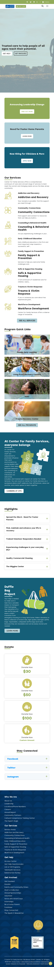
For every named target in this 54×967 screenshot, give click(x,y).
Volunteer (8, 896)
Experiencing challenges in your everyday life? (25, 548)
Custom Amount (27, 740)
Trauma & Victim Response (30, 287)
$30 (27, 671)
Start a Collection (11, 890)
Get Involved (20, 53)
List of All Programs (12, 867)
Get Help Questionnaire (13, 864)
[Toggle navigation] (47, 6)
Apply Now (27, 161)
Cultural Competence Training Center (19, 818)
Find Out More (27, 111)
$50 (27, 694)
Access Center (10, 861)
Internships (8, 901)
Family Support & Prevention (31, 251)
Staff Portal (44, 964)
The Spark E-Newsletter (14, 913)
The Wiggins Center (15, 566)
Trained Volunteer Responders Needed (23, 539)
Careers (7, 809)
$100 (27, 718)
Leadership (8, 804)
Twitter (11, 767)
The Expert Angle (11, 821)
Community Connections (29, 208)
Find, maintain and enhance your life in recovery (23, 529)
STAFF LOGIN (21, 6)
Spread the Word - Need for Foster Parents (22, 518)
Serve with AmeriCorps (13, 899)
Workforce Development (29, 304)
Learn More (12, 631)
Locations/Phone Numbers (15, 806)
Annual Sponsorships (12, 893)
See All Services (27, 320)
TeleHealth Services (12, 870)
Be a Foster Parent (12, 904)
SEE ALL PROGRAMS (27, 425)
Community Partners (12, 815)
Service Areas (10, 829)
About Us (8, 801)
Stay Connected (11, 910)
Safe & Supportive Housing (30, 269)
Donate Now (27, 667)
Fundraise (8, 907)
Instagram (13, 776)
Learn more (27, 136)
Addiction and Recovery (28, 193)
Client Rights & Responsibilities (30, 961)
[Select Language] (38, 2)
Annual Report (10, 812)
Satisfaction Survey (12, 873)
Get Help (7, 53)
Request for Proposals (18, 964)
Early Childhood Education (30, 238)
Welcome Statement (33, 964)
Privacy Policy (16, 961)
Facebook (12, 758)
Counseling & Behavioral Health (32, 223)
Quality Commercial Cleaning (19, 558)
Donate (7, 884)
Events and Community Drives (16, 887)
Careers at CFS (14, 491)
